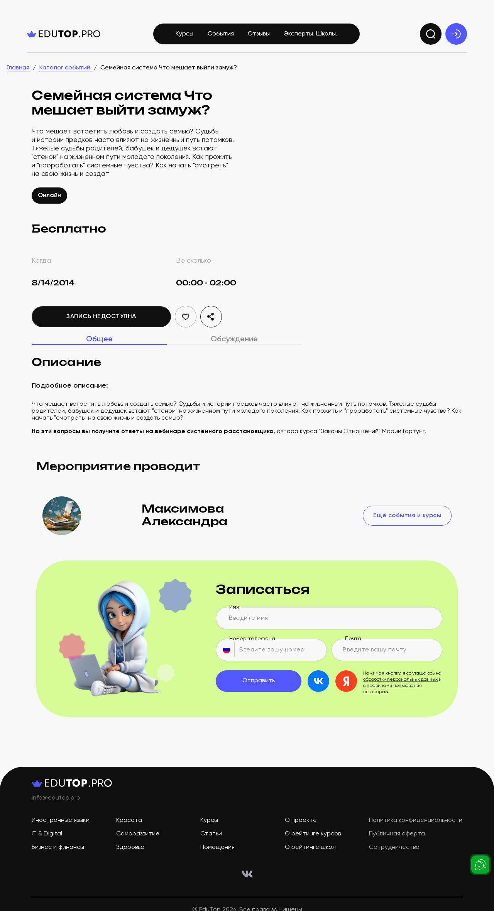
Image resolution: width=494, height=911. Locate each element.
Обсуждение (234, 339)
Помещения (217, 847)
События (221, 34)
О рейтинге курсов (313, 834)
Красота (129, 820)
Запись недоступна (101, 317)
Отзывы (259, 34)
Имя (234, 607)
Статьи (211, 834)
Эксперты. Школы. (310, 34)
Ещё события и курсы (407, 516)
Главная (19, 68)
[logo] (63, 34)
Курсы (184, 34)
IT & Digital (47, 834)
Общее (99, 339)
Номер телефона (252, 638)
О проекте (301, 820)
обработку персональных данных (400, 679)
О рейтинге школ (310, 847)
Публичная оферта (397, 834)
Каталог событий (65, 68)
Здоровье (130, 847)
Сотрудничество (394, 847)
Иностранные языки (61, 820)
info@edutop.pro (56, 798)
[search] (431, 34)
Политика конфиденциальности (415, 820)
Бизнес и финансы (58, 847)
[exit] (456, 34)
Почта (353, 638)
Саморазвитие (137, 834)
